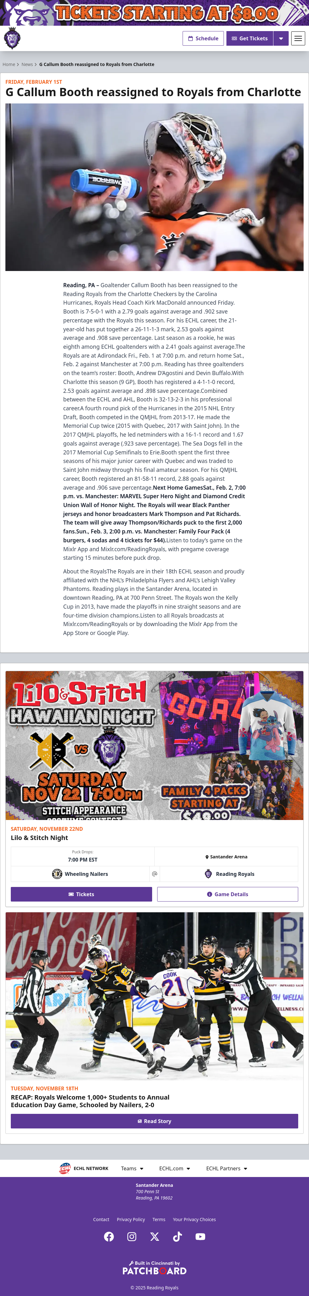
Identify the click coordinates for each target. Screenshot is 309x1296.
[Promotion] (154, 13)
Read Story (154, 1120)
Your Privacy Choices (194, 1219)
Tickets (81, 893)
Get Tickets (250, 38)
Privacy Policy (131, 1219)
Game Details (227, 893)
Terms (158, 1219)
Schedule (203, 38)
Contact (101, 1219)
